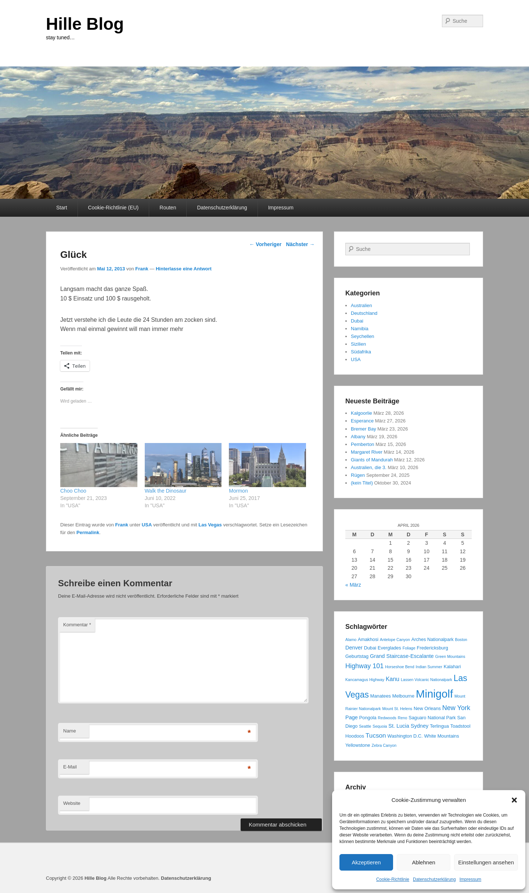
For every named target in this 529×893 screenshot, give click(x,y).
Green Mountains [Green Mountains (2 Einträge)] (450, 656)
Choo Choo (73, 491)
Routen (167, 207)
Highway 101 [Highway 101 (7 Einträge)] (364, 666)
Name (69, 731)
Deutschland (364, 313)
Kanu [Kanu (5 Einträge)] (392, 679)
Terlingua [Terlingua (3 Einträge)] (439, 726)
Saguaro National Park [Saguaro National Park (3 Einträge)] (432, 717)
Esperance (362, 421)
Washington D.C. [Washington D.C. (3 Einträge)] (405, 736)
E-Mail (70, 767)
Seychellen (362, 336)
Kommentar (77, 624)
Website (71, 803)
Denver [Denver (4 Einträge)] (354, 648)
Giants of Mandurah (372, 459)
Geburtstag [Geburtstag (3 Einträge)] (356, 656)
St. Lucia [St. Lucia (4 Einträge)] (398, 726)
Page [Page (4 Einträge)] (351, 717)
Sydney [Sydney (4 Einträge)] (419, 726)
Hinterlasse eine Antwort (184, 268)
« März (353, 585)
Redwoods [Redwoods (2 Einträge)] (387, 718)
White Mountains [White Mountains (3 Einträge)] (441, 736)
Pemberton (362, 444)
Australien (361, 305)
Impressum (470, 879)
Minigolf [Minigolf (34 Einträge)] (434, 694)
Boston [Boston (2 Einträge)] (461, 639)
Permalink (87, 532)
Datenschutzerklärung (434, 879)
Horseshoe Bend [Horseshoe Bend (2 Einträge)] (399, 667)
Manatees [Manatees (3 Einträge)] (380, 696)
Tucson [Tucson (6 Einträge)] (376, 735)
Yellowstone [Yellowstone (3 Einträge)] (357, 745)
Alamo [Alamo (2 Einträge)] (350, 639)
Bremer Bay (363, 429)
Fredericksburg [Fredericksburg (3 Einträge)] (432, 648)
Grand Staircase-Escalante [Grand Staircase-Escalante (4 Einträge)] (402, 656)
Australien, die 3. (368, 467)
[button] (514, 800)
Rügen (358, 475)
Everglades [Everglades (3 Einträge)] (389, 648)
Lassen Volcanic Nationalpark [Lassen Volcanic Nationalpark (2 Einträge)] (426, 679)
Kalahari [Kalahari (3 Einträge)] (452, 666)
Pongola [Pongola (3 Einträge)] (368, 717)
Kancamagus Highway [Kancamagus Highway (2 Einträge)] (364, 679)
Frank (141, 268)
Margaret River (366, 452)
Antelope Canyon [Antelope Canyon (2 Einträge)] (395, 639)
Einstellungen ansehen (486, 862)
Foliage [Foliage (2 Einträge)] (409, 648)
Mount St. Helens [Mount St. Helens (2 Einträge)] (397, 708)
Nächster (300, 244)
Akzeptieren (366, 862)
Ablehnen (423, 862)
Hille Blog (85, 23)
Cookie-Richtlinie (392, 879)
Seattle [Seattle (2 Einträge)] (365, 726)
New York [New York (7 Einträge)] (456, 708)
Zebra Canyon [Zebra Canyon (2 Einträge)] (384, 745)
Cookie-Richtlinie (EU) (113, 207)
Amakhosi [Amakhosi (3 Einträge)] (368, 639)
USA (147, 524)
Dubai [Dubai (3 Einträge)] (370, 648)
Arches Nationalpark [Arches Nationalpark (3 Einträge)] (432, 639)
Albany (358, 436)
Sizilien (358, 344)
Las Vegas (210, 524)
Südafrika (361, 351)
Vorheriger (265, 244)
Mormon (239, 491)
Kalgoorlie (361, 413)
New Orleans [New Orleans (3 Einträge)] (427, 708)
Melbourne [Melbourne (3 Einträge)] (403, 696)
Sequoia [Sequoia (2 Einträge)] (380, 726)
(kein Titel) (362, 483)
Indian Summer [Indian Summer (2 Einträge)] (429, 667)
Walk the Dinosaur (166, 491)
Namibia (359, 328)
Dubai (357, 321)
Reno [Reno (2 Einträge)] (402, 718)
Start (61, 207)
